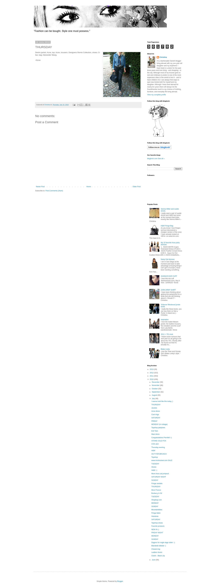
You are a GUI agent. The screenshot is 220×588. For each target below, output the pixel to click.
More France (156, 490)
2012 (152, 373)
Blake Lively (165, 349)
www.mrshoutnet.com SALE (161, 460)
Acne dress (155, 411)
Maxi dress (155, 434)
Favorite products (157, 526)
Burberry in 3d (156, 493)
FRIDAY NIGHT (157, 533)
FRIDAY (154, 421)
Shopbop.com (156, 500)
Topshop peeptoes (158, 428)
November (156, 385)
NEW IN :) (155, 529)
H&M (153, 451)
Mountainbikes (156, 510)
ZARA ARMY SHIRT (168, 290)
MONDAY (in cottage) (159, 424)
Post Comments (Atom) (54, 191)
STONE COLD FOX (158, 441)
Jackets (154, 408)
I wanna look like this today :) (162, 401)
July (153, 399)
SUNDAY (154, 480)
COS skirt (155, 444)
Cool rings (155, 415)
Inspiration (165, 320)
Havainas (154, 516)
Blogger (120, 581)
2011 (152, 376)
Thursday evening (158, 447)
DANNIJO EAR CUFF (169, 276)
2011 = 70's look (167, 334)
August (155, 395)
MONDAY (155, 503)
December (156, 382)
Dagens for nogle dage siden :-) (163, 543)
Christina (163, 57)
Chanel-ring (155, 549)
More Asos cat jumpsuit (160, 474)
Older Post (137, 187)
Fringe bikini (156, 513)
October (155, 389)
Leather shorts (156, 552)
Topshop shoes (157, 523)
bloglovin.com (152, 159)
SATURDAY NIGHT (158, 477)
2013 (152, 369)
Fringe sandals (156, 483)
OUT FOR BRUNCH (159, 454)
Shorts (153, 467)
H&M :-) (154, 470)
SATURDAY (155, 418)
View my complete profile (156, 95)
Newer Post (40, 187)
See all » (161, 159)
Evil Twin (154, 431)
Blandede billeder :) (158, 546)
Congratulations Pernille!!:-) (161, 438)
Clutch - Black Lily (158, 556)
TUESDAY (155, 464)
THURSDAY (156, 405)
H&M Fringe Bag (167, 226)
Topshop (154, 457)
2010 (152, 379)
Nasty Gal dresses (168, 259)
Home (88, 187)
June (154, 560)
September (156, 392)
